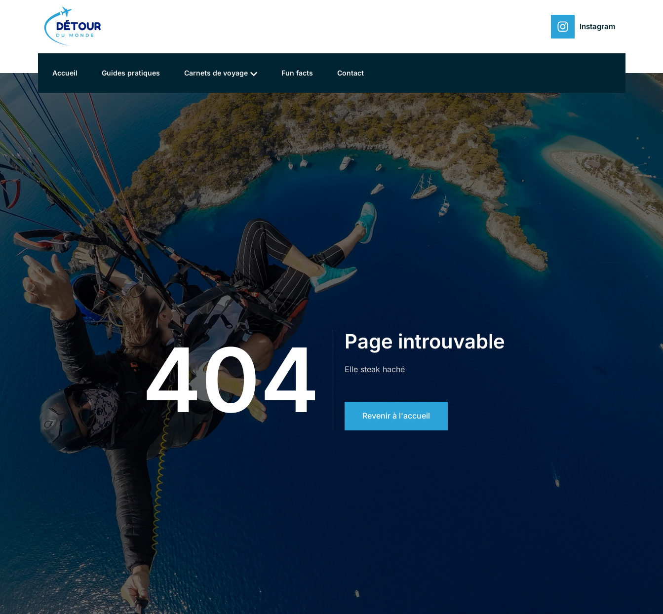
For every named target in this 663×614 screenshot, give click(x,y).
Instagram (598, 26)
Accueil (65, 73)
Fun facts (299, 73)
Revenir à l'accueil (396, 416)
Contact (353, 73)
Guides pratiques (132, 73)
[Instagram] (563, 26)
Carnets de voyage (222, 73)
